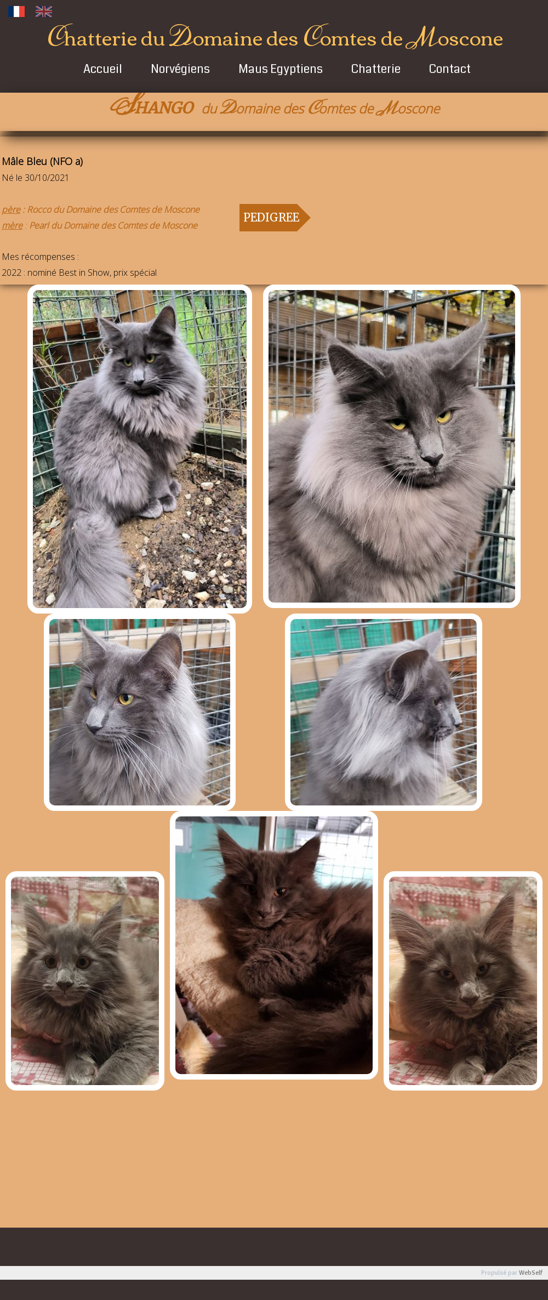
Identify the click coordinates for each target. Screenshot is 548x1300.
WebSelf (531, 1273)
